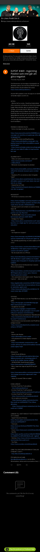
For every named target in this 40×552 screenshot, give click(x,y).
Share (11, 51)
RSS (28, 51)
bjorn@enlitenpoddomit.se (19, 459)
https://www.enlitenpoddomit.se (21, 89)
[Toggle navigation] (38, 7)
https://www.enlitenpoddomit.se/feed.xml (15, 21)
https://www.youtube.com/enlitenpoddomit (25, 396)
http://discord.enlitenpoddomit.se (22, 453)
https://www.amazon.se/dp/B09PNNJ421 (23, 364)
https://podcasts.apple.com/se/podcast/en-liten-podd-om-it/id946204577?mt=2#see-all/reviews (24, 402)
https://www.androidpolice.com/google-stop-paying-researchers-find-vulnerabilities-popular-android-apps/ (25, 143)
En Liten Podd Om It (10, 18)
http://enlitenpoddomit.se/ (20, 388)
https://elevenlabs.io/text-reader (21, 336)
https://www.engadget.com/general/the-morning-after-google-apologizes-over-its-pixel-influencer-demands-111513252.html (25, 311)
